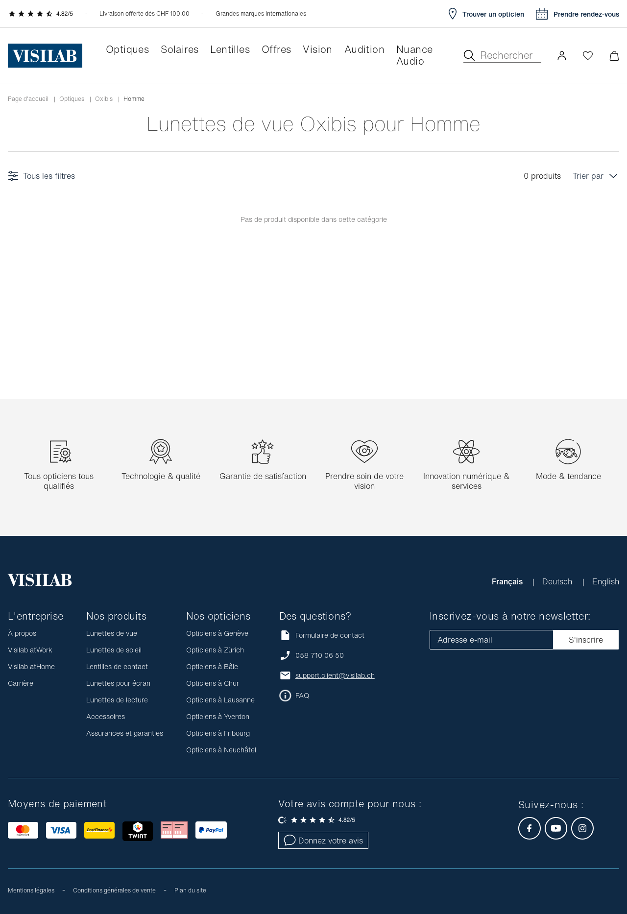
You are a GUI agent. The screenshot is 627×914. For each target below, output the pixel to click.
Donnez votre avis (323, 840)
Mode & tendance (568, 476)
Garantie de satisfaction (262, 476)
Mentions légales (31, 890)
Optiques (71, 99)
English (605, 581)
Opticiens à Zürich (215, 650)
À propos (22, 633)
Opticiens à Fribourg (218, 733)
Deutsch (558, 581)
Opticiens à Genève (217, 633)
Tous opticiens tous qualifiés (59, 481)
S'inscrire (586, 640)
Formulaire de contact (321, 635)
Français (508, 581)
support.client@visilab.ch (335, 675)
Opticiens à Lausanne (220, 700)
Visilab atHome (31, 666)
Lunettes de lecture (117, 700)
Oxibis (104, 99)
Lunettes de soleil (114, 650)
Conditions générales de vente (114, 890)
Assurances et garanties (124, 733)
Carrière (20, 683)
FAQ (302, 695)
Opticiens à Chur (212, 683)
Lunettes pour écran (118, 683)
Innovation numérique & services (466, 481)
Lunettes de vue (111, 633)
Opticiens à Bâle (212, 666)
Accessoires (105, 716)
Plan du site (190, 890)
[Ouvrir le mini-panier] (614, 55)
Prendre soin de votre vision (364, 481)
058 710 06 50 (319, 655)
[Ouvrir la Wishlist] (587, 55)
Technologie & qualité (160, 476)
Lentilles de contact (117, 666)
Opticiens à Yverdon (217, 716)
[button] (562, 55)
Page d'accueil (28, 99)
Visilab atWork (30, 650)
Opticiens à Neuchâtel (221, 750)
